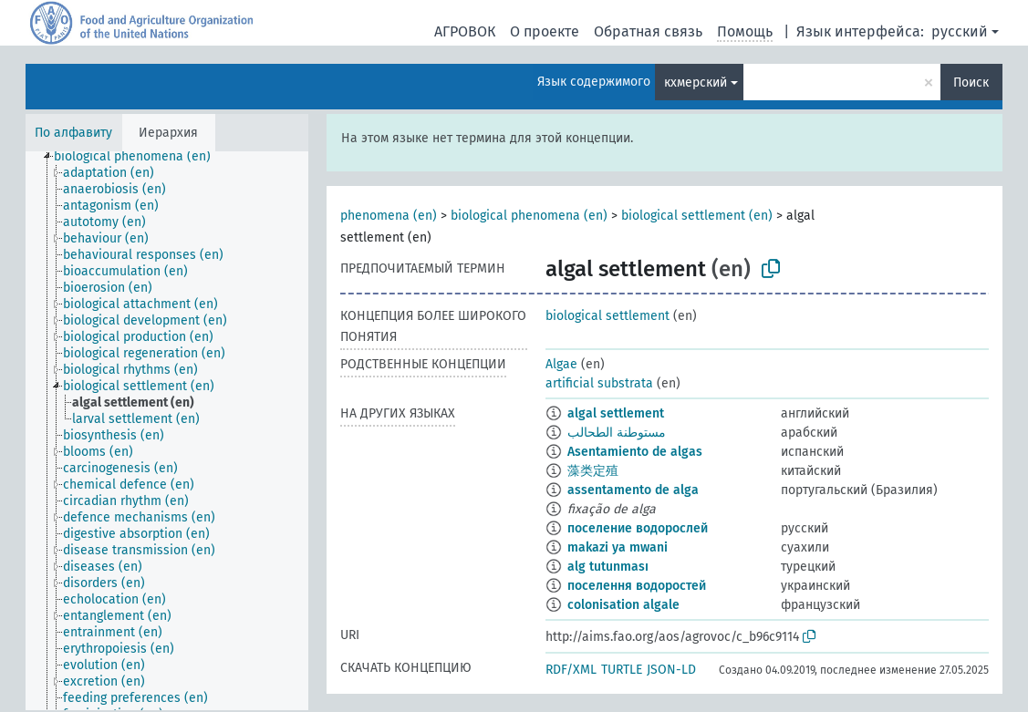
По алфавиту (73, 132)
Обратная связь (648, 31)
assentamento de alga (633, 490)
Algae (561, 364)
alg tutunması (608, 566)
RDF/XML (571, 669)
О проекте (544, 31)
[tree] (167, 430)
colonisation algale (623, 605)
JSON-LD (671, 669)
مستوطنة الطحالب (616, 432)
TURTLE (621, 669)
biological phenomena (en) (529, 215)
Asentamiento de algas (634, 451)
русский (959, 31)
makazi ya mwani (617, 547)
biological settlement (607, 316)
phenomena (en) (388, 215)
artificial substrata (599, 383)
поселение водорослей (637, 528)
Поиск (971, 82)
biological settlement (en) (697, 215)
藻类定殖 (592, 471)
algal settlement (615, 413)
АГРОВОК (464, 31)
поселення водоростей (636, 585)
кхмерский (695, 82)
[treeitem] (140, 157)
